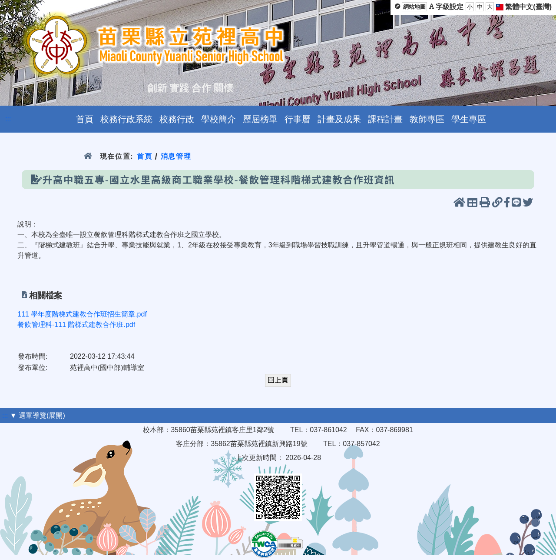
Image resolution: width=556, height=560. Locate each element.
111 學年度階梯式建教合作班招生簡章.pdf (82, 314)
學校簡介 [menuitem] (218, 119)
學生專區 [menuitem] (468, 119)
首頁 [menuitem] (84, 119)
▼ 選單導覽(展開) (37, 415)
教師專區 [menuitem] (427, 119)
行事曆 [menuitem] (298, 119)
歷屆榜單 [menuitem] (260, 119)
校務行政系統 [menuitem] (126, 119)
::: (8, 119)
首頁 (144, 156)
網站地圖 (414, 6)
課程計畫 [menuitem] (385, 119)
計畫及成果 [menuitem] (339, 119)
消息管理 (176, 156)
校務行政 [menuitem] (176, 119)
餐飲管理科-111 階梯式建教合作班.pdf (76, 324)
